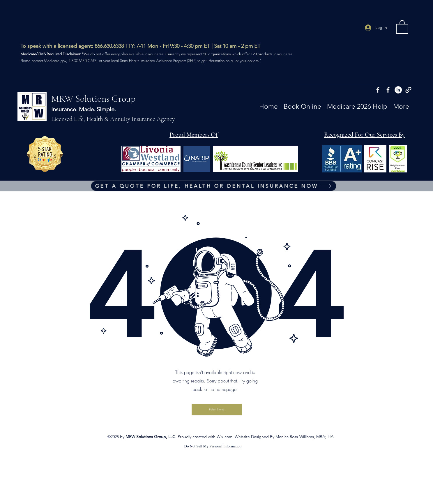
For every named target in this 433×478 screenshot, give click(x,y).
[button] (402, 26)
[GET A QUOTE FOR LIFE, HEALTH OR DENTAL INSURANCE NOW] (213, 186)
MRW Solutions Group (93, 98)
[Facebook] (377, 90)
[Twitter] (398, 90)
